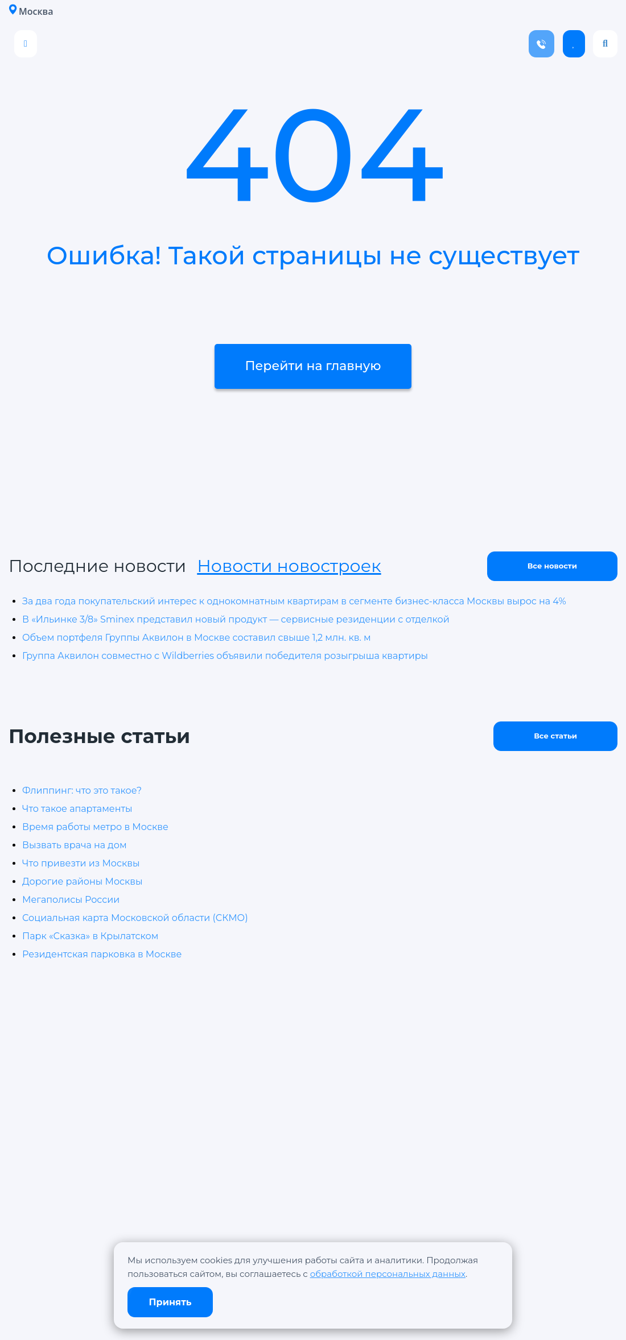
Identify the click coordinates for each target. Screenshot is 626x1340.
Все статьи (555, 735)
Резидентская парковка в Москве (102, 954)
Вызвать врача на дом (74, 845)
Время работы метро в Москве (95, 827)
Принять (170, 1302)
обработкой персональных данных (388, 1273)
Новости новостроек (289, 565)
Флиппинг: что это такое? (82, 790)
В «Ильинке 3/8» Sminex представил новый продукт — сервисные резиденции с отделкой (236, 619)
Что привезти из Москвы (81, 863)
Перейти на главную (313, 366)
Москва (31, 11)
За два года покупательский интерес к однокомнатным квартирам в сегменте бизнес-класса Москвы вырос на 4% (294, 601)
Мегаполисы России (71, 899)
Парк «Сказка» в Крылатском (90, 936)
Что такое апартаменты (77, 808)
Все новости (552, 565)
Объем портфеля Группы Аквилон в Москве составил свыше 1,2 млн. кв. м (196, 637)
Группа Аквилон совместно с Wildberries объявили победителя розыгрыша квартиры (225, 655)
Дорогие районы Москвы (82, 881)
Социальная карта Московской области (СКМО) (135, 917)
